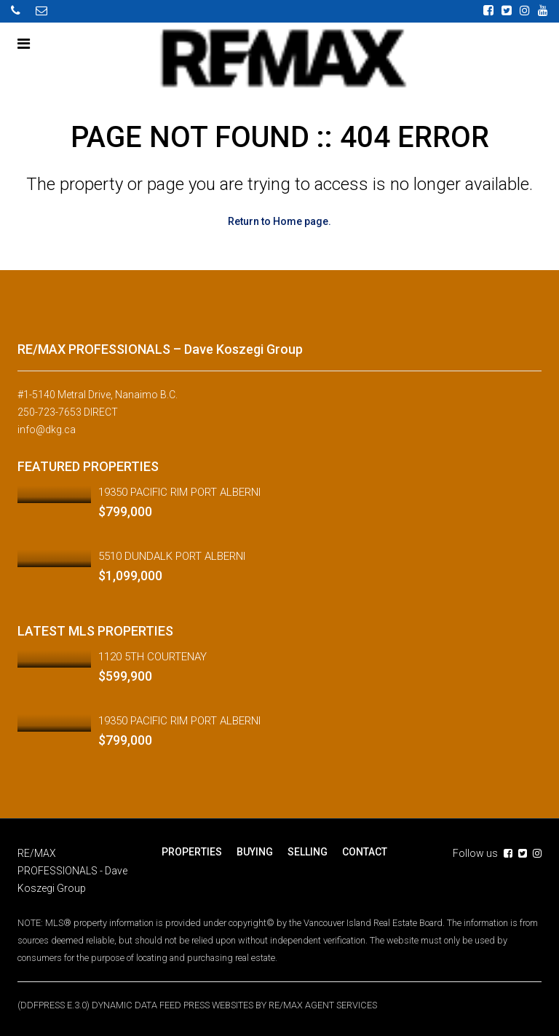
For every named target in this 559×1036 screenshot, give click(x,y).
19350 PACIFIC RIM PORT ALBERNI (179, 492)
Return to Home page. (279, 221)
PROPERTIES (192, 852)
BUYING (255, 852)
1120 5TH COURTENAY (152, 656)
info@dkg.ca (46, 429)
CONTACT (364, 852)
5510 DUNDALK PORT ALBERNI (171, 556)
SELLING (308, 852)
